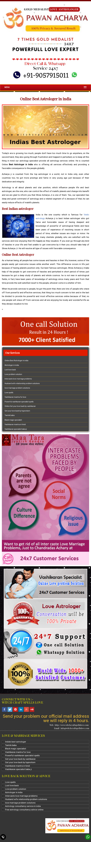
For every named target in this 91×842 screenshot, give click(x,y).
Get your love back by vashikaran (20, 759)
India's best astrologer (15, 741)
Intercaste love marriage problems (18, 379)
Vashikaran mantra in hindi (15, 424)
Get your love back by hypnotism (17, 411)
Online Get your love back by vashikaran (20, 406)
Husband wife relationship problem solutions (22, 383)
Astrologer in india (12, 365)
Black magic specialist (13, 420)
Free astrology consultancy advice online (24, 809)
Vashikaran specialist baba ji (16, 429)
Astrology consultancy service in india (23, 806)
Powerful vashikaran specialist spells (19, 402)
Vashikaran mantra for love (15, 397)
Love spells (9, 393)
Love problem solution (13, 374)
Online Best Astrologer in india (16, 361)
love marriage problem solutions (17, 388)
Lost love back (10, 370)
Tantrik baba (10, 415)
